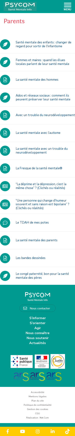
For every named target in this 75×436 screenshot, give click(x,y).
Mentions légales (38, 396)
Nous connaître (38, 333)
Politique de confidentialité (37, 405)
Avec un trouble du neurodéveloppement (45, 115)
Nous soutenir (38, 338)
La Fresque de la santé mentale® (39, 168)
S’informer (37, 318)
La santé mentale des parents (36, 240)
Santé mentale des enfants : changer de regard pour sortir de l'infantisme (43, 44)
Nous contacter (40, 308)
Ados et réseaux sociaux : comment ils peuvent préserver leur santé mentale (43, 97)
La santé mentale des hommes (37, 80)
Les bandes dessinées (30, 258)
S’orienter (37, 323)
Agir (37, 328)
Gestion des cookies (37, 409)
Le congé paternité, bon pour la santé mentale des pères (42, 276)
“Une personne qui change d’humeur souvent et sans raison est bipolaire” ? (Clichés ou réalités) (42, 204)
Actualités (37, 343)
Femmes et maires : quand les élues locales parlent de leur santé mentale (42, 62)
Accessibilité (37, 392)
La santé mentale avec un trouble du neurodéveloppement (42, 151)
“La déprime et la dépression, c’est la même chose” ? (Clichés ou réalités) (41, 186)
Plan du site (37, 400)
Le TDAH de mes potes (32, 222)
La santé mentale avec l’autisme (38, 133)
